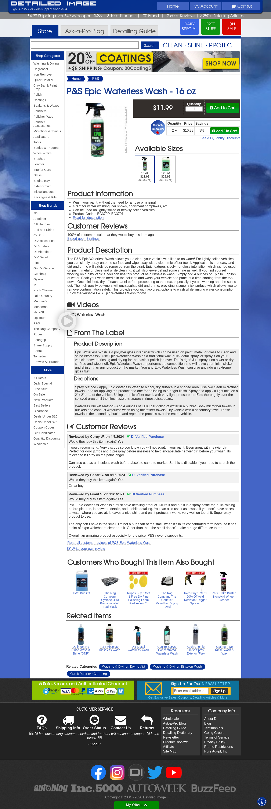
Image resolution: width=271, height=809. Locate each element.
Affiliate (168, 746)
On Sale (39, 394)
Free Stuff (40, 389)
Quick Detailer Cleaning (88, 673)
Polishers (40, 111)
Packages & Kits (45, 197)
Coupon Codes (44, 427)
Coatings (39, 100)
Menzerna (40, 307)
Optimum (39, 318)
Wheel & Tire (42, 153)
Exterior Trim (42, 186)
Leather (38, 164)
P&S (36, 323)
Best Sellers (41, 405)
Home (173, 6)
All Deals (39, 378)
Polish (37, 94)
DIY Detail (40, 257)
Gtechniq (39, 274)
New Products (43, 400)
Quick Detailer (43, 80)
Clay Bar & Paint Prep (45, 87)
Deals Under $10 (45, 416)
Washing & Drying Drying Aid (123, 666)
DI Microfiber (42, 252)
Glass (37, 175)
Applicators (41, 136)
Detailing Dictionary (177, 733)
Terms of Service (216, 737)
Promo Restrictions (218, 746)
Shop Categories (48, 56)
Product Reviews (175, 742)
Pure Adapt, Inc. (216, 751)
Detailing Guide (174, 728)
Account (205, 6)
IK (34, 285)
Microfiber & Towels (47, 131)
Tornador (39, 356)
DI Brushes (41, 246)
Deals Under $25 (45, 422)
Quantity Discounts (46, 438)
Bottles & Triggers (45, 147)
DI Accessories (43, 241)
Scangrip (39, 340)
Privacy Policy (214, 742)
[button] (262, 801)
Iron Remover (43, 74)
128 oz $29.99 (166, 169)
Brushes (39, 158)
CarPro (38, 235)
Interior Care (42, 169)
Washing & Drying (46, 63)
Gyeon (38, 279)
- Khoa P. (94, 744)
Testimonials (213, 728)
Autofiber (39, 219)
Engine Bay (41, 180)
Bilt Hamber (41, 224)
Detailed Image (53, 3)
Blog (207, 723)
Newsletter (171, 737)
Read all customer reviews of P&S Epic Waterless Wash (109, 542)
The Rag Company (46, 329)
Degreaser (40, 69)
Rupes (38, 334)
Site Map (169, 751)
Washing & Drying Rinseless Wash (177, 666)
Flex (36, 263)
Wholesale (40, 444)
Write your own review (86, 548)
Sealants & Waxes (46, 105)
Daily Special (42, 383)
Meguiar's (40, 301)
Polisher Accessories (42, 123)
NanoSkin (40, 312)
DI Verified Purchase (145, 436)
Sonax (38, 351)
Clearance (40, 411)
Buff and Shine (43, 230)
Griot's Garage (43, 268)
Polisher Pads (43, 116)
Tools (37, 142)
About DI (210, 719)
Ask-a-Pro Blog (174, 723)
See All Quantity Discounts (220, 138)
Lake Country (42, 296)
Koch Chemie (43, 290)
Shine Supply (42, 345)
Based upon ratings (83, 238)
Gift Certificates (44, 433)
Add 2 (224, 130)
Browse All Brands (46, 362)
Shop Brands (48, 205)
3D (35, 213)
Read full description (88, 217)
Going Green (214, 733)
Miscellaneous (43, 191)
